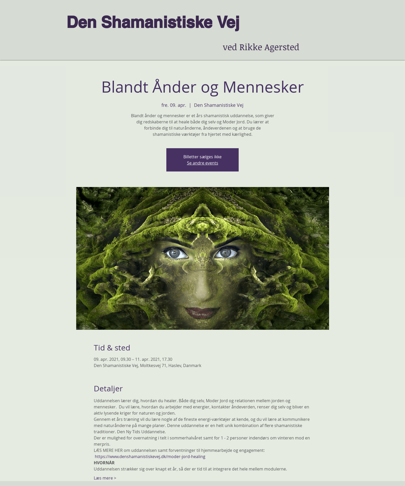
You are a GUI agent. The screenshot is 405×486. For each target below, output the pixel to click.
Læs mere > (105, 478)
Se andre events (202, 163)
